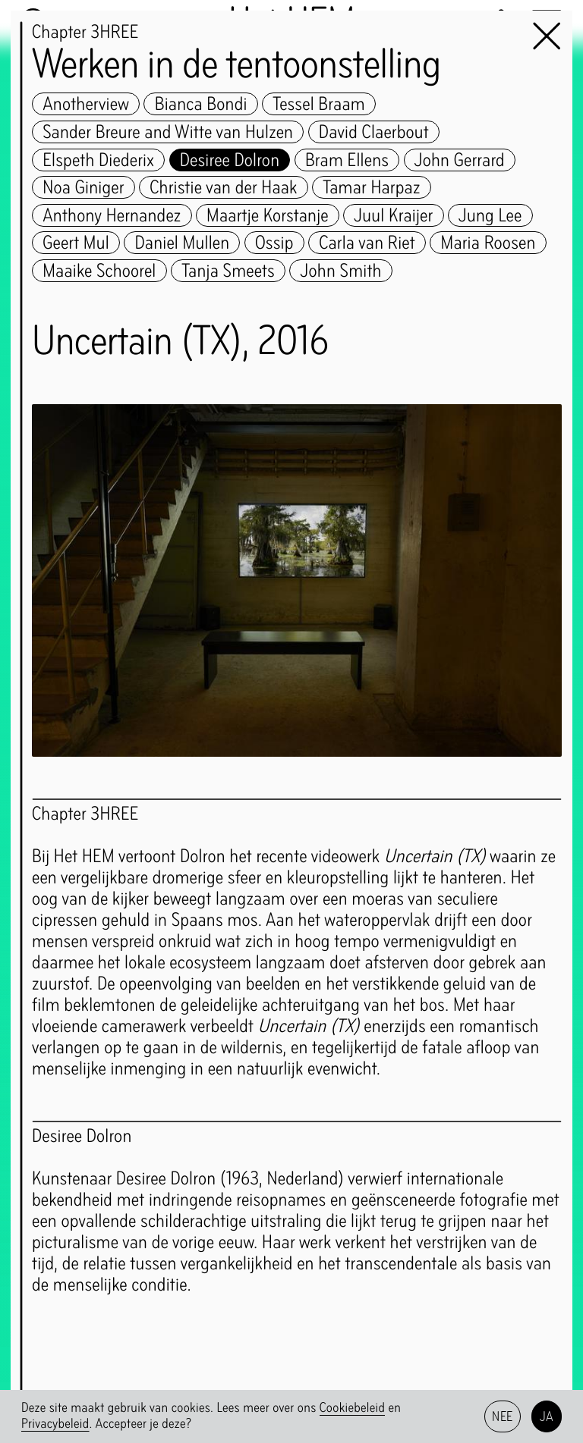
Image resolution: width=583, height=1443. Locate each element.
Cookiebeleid (353, 1407)
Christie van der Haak (224, 187)
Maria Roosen (488, 242)
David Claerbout (374, 132)
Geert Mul (76, 242)
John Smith (341, 270)
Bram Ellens (347, 160)
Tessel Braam (319, 104)
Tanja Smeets (228, 270)
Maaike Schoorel (99, 270)
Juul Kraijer (393, 215)
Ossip (274, 242)
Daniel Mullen (182, 242)
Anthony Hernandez (112, 215)
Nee (502, 1416)
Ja (547, 1416)
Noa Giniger (83, 187)
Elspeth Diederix (98, 160)
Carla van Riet (367, 242)
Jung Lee (490, 215)
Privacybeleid (55, 1423)
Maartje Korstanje (267, 215)
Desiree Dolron (230, 160)
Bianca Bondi (201, 104)
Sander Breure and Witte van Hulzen (168, 132)
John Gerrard (459, 160)
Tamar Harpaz (371, 187)
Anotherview (86, 104)
